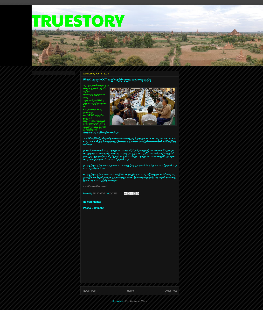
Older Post (171, 290)
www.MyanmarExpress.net (94, 186)
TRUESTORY (78, 19)
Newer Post (89, 290)
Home (130, 290)
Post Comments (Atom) (136, 301)
